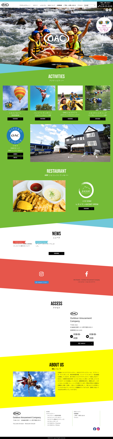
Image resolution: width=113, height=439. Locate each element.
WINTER (15, 158)
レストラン (43, 5)
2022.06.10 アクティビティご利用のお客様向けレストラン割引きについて (22, 244)
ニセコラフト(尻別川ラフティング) (55, 419)
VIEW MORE (15, 119)
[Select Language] (89, 5)
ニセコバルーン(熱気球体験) (54, 415)
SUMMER (15, 154)
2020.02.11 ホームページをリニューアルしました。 (44, 244)
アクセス (80, 5)
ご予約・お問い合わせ (69, 5)
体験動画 (59, 5)
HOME (48, 411)
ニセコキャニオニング (52, 421)
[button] (17, 196)
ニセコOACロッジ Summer (54, 423)
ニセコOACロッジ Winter (53, 425)
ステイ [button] (35, 5)
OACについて (51, 5)
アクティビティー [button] (24, 5)
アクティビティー (50, 413)
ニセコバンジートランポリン (54, 417)
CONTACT (81, 343)
